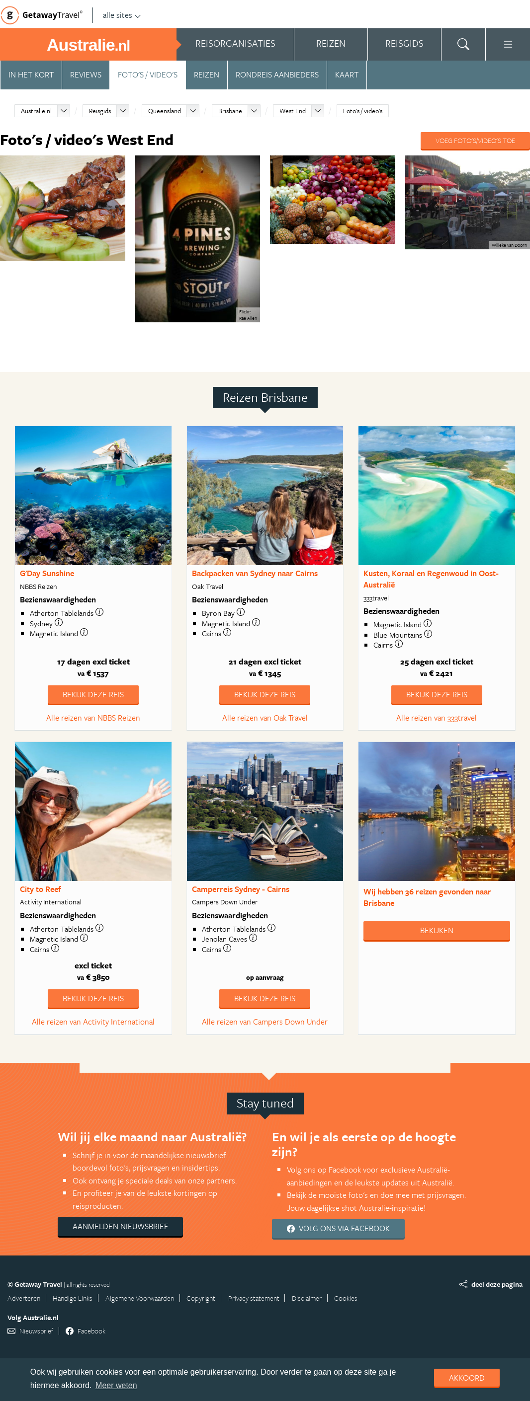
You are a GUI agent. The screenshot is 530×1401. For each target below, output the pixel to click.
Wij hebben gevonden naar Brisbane (427, 897)
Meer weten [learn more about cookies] (116, 1385)
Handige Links (72, 1298)
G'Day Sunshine (47, 573)
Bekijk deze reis (93, 694)
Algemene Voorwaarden (139, 1298)
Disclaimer (307, 1298)
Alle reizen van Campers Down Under (265, 1022)
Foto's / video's (147, 74)
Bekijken (436, 930)
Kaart (346, 74)
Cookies (345, 1298)
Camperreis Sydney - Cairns (240, 889)
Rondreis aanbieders (277, 74)
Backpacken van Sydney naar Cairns (255, 573)
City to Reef (40, 889)
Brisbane (230, 111)
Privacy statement (253, 1298)
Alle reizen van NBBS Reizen (93, 718)
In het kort (31, 74)
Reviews (85, 74)
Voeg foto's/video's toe (475, 140)
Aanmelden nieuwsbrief (120, 1226)
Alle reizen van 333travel (436, 718)
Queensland (164, 111)
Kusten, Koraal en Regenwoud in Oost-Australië (431, 578)
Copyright (200, 1298)
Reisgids (100, 111)
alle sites (122, 15)
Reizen (206, 74)
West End (292, 111)
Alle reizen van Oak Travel (265, 718)
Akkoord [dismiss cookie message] (467, 1378)
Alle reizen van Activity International (93, 1022)
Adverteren (23, 1298)
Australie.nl (36, 111)
